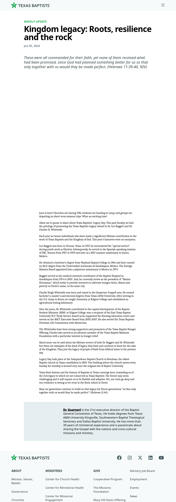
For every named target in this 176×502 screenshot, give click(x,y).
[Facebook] (121, 363)
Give (96, 377)
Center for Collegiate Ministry (65, 414)
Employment (138, 385)
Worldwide (100, 414)
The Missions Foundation (102, 395)
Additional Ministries (59, 431)
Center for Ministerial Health (64, 394)
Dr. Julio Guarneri (23, 423)
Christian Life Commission (63, 423)
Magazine (136, 410)
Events (134, 394)
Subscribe (136, 419)
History (16, 431)
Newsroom (106, 477)
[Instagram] (130, 363)
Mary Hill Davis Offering (109, 406)
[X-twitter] (140, 363)
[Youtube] (161, 363)
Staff (15, 414)
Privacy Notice (127, 479)
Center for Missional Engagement (59, 404)
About (17, 377)
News (133, 402)
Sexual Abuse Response (139, 429)
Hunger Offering (104, 423)
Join (132, 440)
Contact (140, 477)
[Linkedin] (150, 363)
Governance (20, 397)
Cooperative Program (107, 385)
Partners (17, 440)
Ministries (53, 377)
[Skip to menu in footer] (163, 5)
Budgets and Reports (107, 431)
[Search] (43, 455)
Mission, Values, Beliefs (22, 387)
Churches (18, 406)
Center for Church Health (62, 385)
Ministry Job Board (142, 377)
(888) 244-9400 (157, 479)
